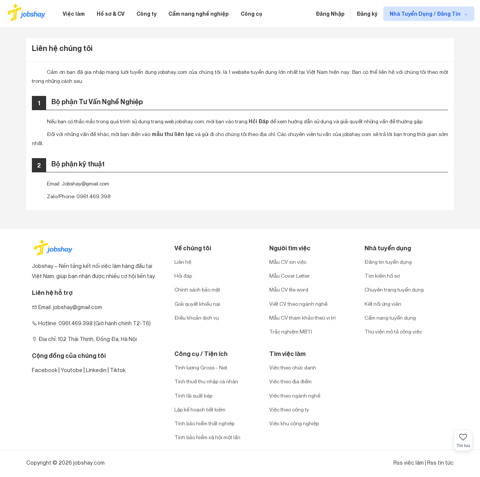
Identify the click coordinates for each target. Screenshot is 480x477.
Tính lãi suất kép (193, 395)
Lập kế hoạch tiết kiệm (199, 409)
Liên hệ (182, 262)
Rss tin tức (440, 463)
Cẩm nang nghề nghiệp (198, 14)
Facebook (44, 370)
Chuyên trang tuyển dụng (394, 289)
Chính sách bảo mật (197, 289)
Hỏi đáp (183, 276)
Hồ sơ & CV (110, 14)
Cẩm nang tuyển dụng (390, 317)
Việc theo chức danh (292, 367)
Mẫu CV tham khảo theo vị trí (302, 317)
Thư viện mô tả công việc (393, 331)
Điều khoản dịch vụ (196, 317)
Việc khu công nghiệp (294, 423)
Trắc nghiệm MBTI (290, 331)
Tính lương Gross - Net (200, 367)
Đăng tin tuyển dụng (388, 262)
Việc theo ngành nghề (294, 395)
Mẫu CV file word (288, 289)
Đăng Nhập (330, 14)
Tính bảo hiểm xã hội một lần (207, 437)
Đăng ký (367, 14)
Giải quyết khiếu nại (197, 304)
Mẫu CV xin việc (287, 262)
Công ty (146, 14)
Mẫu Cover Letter (289, 276)
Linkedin (96, 370)
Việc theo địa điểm (290, 381)
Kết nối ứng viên (382, 304)
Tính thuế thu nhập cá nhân (206, 381)
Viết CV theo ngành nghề (298, 304)
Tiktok (118, 370)
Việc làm (74, 14)
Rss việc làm (408, 463)
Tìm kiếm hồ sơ (382, 276)
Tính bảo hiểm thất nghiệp (204, 423)
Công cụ (251, 14)
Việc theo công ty (289, 409)
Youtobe (71, 370)
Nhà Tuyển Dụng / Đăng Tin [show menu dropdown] (426, 14)
